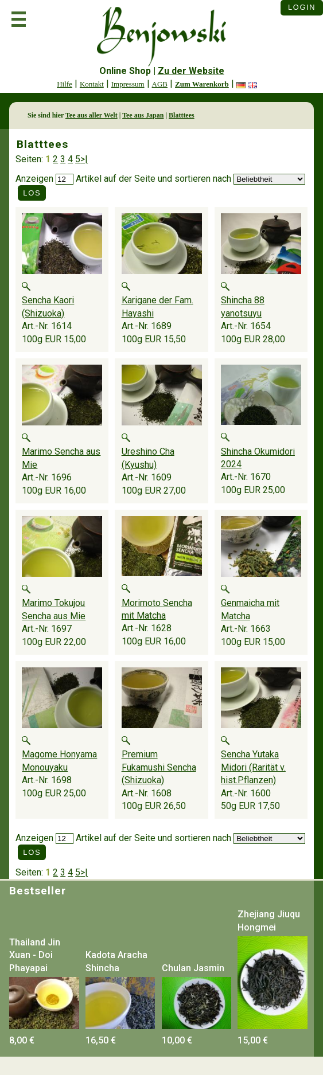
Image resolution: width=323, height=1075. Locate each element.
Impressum (128, 84)
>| (84, 159)
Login (302, 7)
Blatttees (181, 115)
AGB (160, 84)
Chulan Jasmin (193, 968)
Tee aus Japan (143, 115)
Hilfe (64, 84)
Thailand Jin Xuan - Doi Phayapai (34, 955)
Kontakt (92, 84)
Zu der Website (191, 70)
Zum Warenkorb (202, 84)
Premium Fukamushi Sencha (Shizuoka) (159, 767)
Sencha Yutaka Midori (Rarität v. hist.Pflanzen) (253, 767)
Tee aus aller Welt (91, 115)
